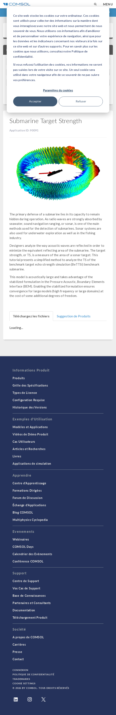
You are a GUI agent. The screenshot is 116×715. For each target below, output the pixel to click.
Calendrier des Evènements (32, 554)
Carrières (19, 644)
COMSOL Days (23, 547)
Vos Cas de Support (26, 588)
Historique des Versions (30, 407)
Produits (19, 378)
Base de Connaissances (29, 595)
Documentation (24, 610)
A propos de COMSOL (28, 637)
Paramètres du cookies (58, 90)
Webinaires (21, 539)
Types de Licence (25, 393)
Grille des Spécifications (30, 385)
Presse (17, 652)
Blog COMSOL (23, 512)
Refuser (81, 101)
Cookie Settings (24, 683)
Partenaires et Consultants (32, 603)
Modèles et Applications (30, 427)
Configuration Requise (29, 400)
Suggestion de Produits (74, 316)
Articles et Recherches (29, 449)
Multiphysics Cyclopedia (30, 520)
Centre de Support (26, 581)
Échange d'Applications (29, 505)
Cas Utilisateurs (24, 441)
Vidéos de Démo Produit (30, 434)
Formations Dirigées (27, 490)
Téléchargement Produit (30, 617)
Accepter (35, 101)
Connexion (20, 670)
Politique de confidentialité (33, 674)
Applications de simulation (32, 463)
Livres (17, 456)
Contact (18, 659)
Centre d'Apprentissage (29, 483)
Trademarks (21, 679)
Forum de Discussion (27, 498)
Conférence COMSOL (28, 561)
